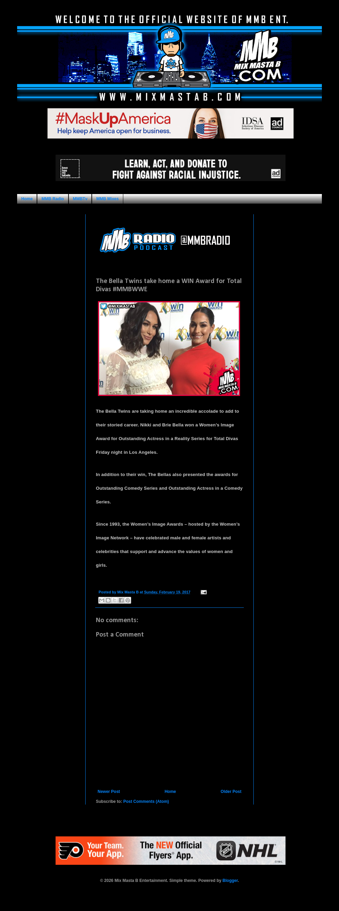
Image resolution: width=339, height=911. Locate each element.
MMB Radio (52, 198)
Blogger (230, 880)
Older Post (231, 791)
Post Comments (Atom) (146, 801)
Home (27, 198)
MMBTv (80, 198)
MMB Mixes (107, 198)
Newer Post (109, 791)
